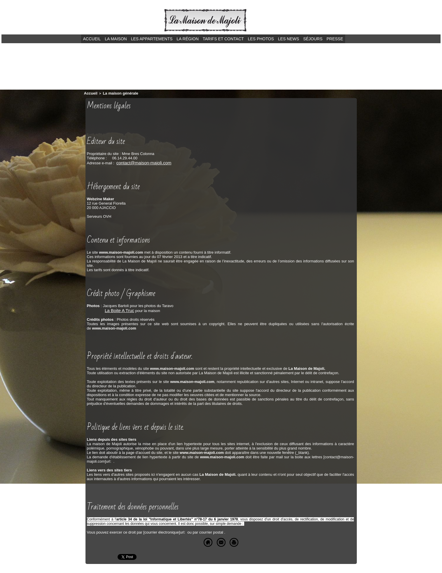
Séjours (312, 38)
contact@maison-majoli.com (140, 161)
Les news (288, 38)
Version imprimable (256, 540)
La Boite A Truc (117, 308)
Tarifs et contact (223, 38)
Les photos (261, 38)
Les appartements (152, 38)
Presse (334, 38)
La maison (116, 38)
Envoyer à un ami (210, 540)
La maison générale (116, 93)
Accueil (92, 38)
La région (187, 38)
